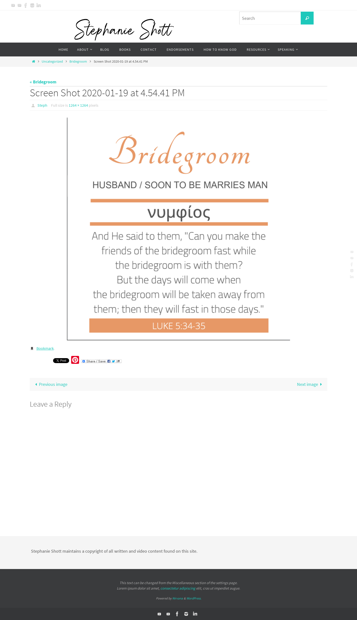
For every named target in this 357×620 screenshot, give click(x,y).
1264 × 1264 (78, 105)
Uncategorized (52, 61)
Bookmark (45, 348)
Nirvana (177, 598)
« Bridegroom (43, 82)
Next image (310, 384)
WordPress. (193, 598)
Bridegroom (78, 61)
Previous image (50, 384)
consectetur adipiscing (177, 588)
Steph (42, 105)
